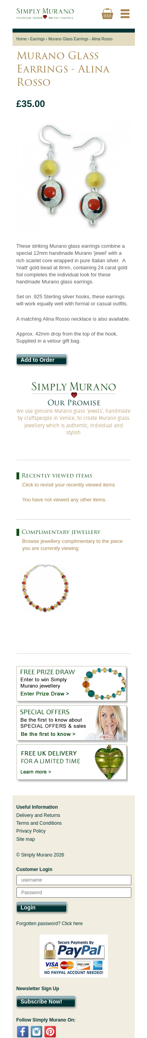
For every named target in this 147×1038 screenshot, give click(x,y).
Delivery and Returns (38, 815)
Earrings (37, 39)
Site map (25, 839)
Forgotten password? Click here (49, 923)
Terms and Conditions (39, 823)
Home (21, 39)
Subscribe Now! (41, 1001)
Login (28, 907)
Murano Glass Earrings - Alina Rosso (80, 39)
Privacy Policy (31, 831)
